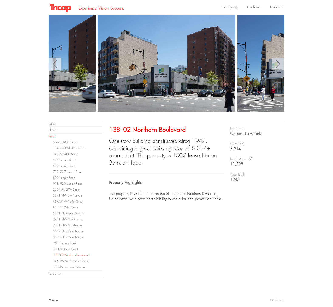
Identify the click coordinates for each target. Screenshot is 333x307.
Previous (55, 64)
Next (278, 64)
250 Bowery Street (64, 243)
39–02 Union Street (65, 249)
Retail (52, 136)
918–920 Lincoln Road (68, 184)
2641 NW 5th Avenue (67, 195)
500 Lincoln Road (64, 160)
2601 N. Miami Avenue (68, 213)
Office (52, 124)
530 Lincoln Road (64, 166)
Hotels (52, 130)
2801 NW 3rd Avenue (67, 225)
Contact (276, 7)
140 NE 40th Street (65, 154)
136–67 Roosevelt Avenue (69, 267)
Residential (55, 274)
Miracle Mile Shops (65, 142)
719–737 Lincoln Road (68, 172)
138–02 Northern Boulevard (71, 255)
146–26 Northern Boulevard (71, 261)
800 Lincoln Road (64, 178)
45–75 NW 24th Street (68, 201)
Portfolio (253, 7)
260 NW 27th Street (66, 189)
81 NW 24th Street (65, 207)
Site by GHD (277, 300)
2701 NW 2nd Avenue (68, 219)
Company (229, 7)
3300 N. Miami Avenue (68, 231)
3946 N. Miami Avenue (68, 237)
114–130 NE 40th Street (69, 148)
